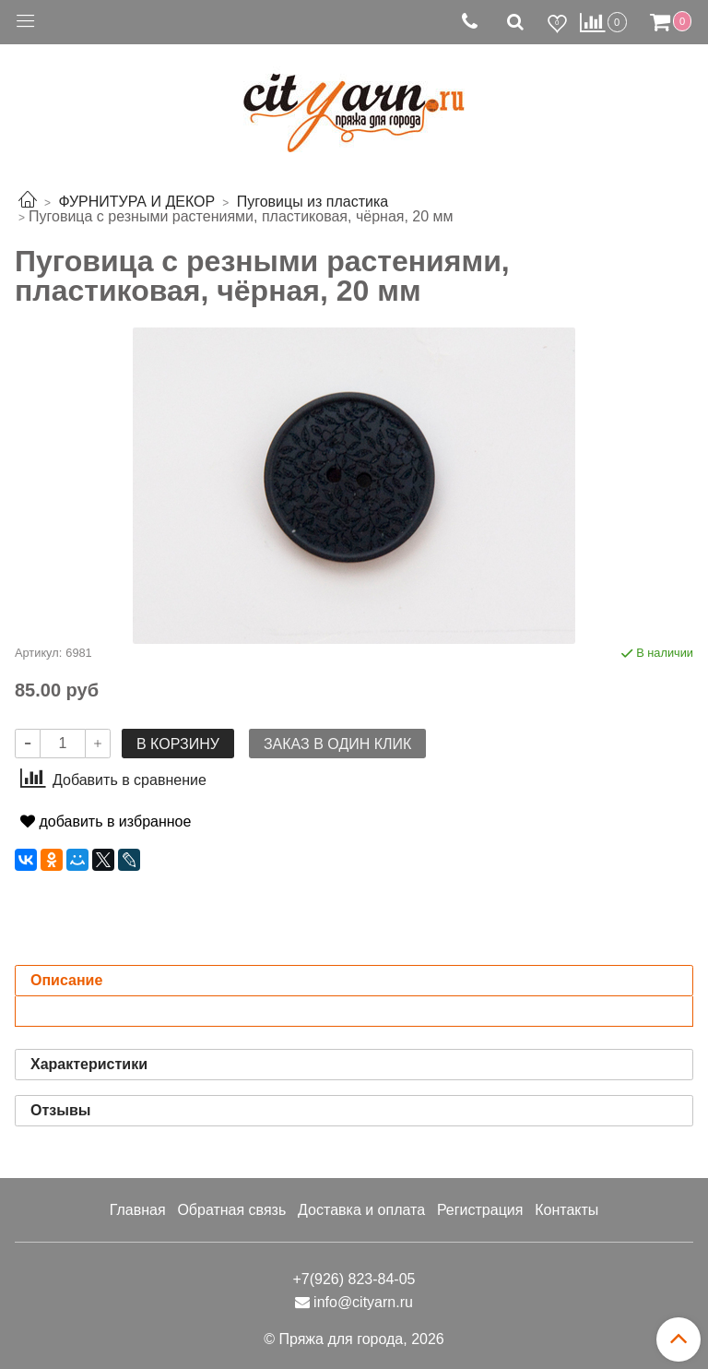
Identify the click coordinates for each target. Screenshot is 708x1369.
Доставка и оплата (361, 1210)
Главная (138, 1210)
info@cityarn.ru (363, 1302)
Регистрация (480, 1210)
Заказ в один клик (337, 744)
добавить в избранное (105, 821)
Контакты (566, 1210)
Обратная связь (231, 1210)
